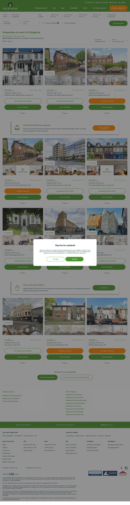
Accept (74, 259)
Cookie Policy (71, 251)
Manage (55, 259)
